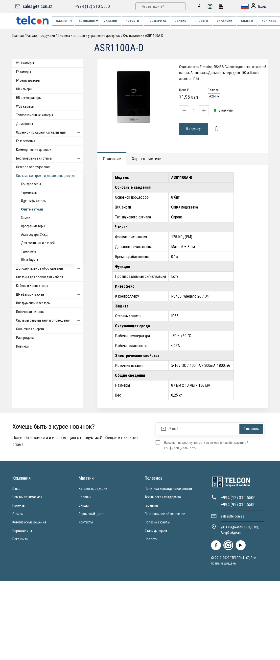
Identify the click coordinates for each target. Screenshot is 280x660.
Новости (151, 539)
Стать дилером (156, 531)
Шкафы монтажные (49, 294)
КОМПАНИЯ (89, 21)
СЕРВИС (180, 21)
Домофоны (49, 123)
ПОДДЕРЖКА (156, 21)
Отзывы (17, 514)
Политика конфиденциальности (168, 489)
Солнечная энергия (49, 329)
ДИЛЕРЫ (247, 21)
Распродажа (25, 338)
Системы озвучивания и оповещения (49, 320)
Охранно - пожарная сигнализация (49, 132)
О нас (16, 489)
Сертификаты (22, 531)
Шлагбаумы (52, 260)
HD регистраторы (49, 98)
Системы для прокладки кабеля (49, 277)
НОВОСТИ (132, 21)
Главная (18, 36)
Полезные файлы (157, 522)
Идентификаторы (34, 201)
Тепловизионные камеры (34, 115)
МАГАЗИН (110, 21)
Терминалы (29, 192)
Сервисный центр (91, 514)
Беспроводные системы (49, 158)
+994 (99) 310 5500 (238, 504)
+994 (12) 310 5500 (92, 6)
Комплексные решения (29, 522)
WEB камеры (25, 106)
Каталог (64, 21)
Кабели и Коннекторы (49, 286)
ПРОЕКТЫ (201, 21)
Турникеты (29, 251)
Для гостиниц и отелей (38, 243)
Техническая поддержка (163, 497)
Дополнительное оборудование (49, 268)
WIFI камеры (49, 63)
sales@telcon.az (37, 6)
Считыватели (132, 36)
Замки (25, 218)
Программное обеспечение (165, 514)
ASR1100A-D (154, 36)
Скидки (84, 505)
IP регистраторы (28, 80)
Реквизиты (20, 539)
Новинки (22, 346)
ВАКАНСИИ (224, 21)
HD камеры (49, 89)
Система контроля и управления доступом (89, 36)
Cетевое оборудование (49, 167)
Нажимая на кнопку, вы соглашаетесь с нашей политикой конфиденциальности (206, 445)
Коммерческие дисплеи (49, 149)
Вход (258, 6)
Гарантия (151, 505)
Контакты (86, 522)
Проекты (18, 505)
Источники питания (49, 311)
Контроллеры (31, 184)
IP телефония (25, 141)
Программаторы (33, 226)
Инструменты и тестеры (33, 303)
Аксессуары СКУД (34, 234)
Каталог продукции (40, 36)
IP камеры (49, 72)
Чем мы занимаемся (27, 497)
